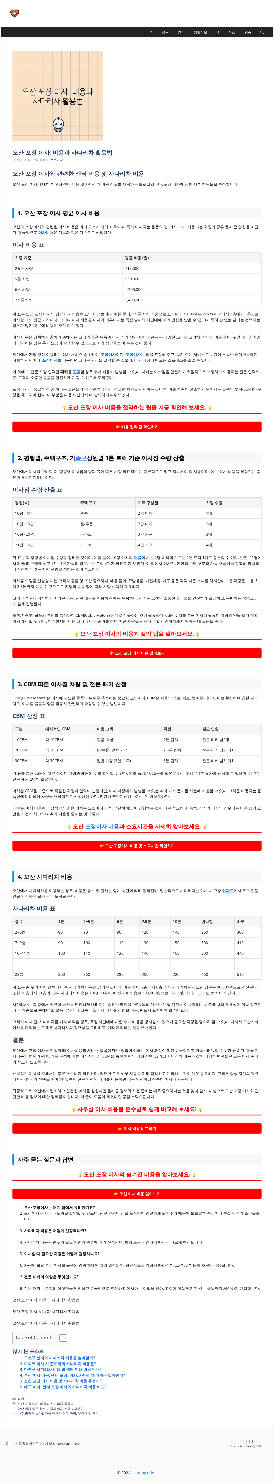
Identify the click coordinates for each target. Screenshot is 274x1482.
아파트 (228, 890)
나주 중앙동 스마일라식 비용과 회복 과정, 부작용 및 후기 (58, 1413)
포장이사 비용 (102, 826)
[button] (262, 32)
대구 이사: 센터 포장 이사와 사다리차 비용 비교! (65, 1386)
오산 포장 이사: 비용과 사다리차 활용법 (46, 1403)
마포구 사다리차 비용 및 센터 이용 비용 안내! (62, 1369)
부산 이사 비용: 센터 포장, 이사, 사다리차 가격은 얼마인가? (74, 1375)
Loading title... (253, 1446)
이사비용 (46, 232)
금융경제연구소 (43, 13)
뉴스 (232, 32)
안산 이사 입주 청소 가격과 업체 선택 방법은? (50, 1408)
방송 (248, 32)
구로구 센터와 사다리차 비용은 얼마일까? (59, 1357)
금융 (165, 32)
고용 (76, 371)
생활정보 (200, 32)
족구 (81, 458)
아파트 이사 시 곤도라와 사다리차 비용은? (60, 1363)
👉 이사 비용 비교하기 (137, 1128)
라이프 (22, 1398)
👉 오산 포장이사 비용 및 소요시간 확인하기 (137, 845)
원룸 (137, 557)
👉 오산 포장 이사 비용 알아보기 (137, 653)
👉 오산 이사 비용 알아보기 (137, 1193)
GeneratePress (68, 1443)
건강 (181, 32)
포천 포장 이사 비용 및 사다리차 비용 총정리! (62, 1381)
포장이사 (108, 354)
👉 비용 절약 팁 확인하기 (137, 426)
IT (218, 32)
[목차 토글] (61, 1338)
